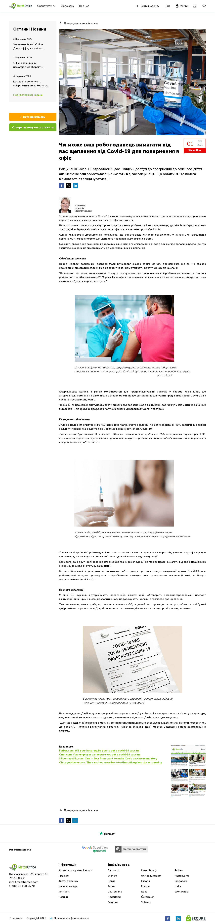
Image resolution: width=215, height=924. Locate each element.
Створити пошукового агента (32, 127)
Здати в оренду (147, 6)
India (178, 886)
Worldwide (181, 891)
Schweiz (146, 902)
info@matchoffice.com (23, 882)
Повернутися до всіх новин (81, 23)
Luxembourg (149, 870)
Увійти (181, 6)
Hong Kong (182, 875)
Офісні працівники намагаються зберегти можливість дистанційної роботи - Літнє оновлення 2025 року (29, 65)
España (145, 881)
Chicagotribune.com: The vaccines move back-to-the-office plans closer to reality (110, 762)
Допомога (67, 5)
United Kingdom (151, 875)
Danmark (113, 870)
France (145, 886)
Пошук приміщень (32, 116)
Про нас (84, 5)
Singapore (181, 881)
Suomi (111, 886)
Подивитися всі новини (28, 94)
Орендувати (44, 5)
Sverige (112, 875)
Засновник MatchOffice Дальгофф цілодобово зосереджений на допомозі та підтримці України (32, 46)
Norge (111, 881)
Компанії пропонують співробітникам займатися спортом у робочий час (30, 84)
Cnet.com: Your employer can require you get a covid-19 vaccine (99, 754)
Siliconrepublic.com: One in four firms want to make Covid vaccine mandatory (108, 758)
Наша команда (67, 886)
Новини (63, 896)
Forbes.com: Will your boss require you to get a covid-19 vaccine (99, 750)
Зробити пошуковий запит (75, 870)
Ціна (167, 5)
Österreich (147, 896)
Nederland (114, 896)
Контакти (64, 891)
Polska (179, 870)
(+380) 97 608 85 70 (22, 886)
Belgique (113, 902)
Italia (144, 891)
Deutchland (115, 891)
